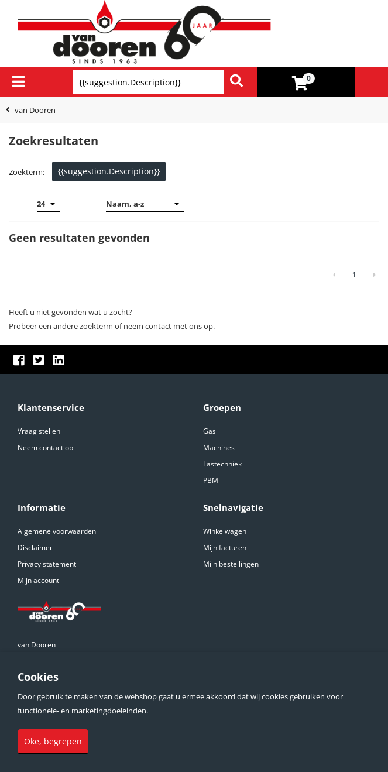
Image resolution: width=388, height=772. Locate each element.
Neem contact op (45, 447)
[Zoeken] (236, 82)
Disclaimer (35, 548)
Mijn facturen (224, 548)
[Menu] (18, 81)
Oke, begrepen (53, 741)
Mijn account (38, 580)
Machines (219, 447)
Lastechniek (222, 464)
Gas (209, 431)
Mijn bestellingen (231, 564)
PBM (210, 480)
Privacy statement (47, 564)
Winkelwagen (224, 531)
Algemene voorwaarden (57, 531)
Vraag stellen (39, 431)
